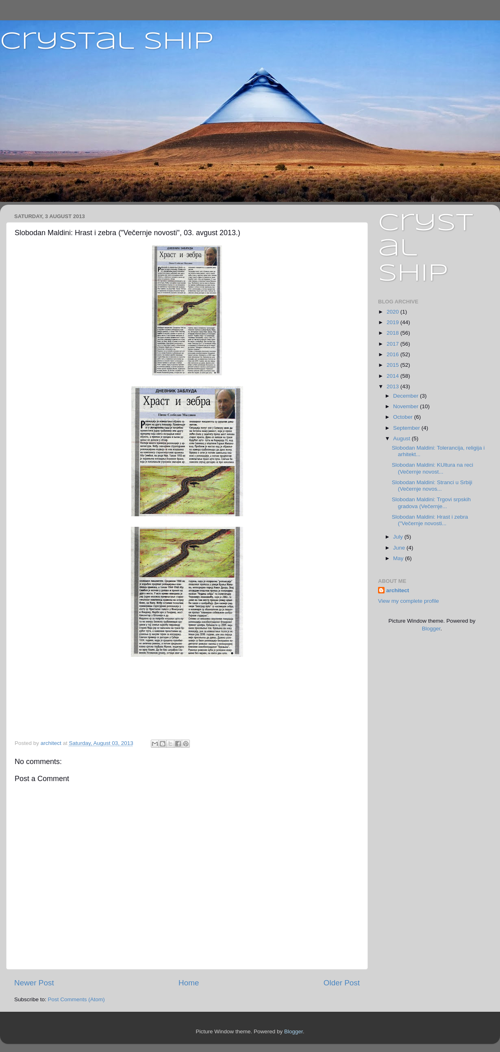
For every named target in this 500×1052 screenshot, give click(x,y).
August (402, 438)
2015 (393, 365)
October (403, 417)
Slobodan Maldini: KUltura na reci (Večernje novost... (432, 468)
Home (188, 982)
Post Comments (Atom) (76, 999)
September (407, 428)
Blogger (431, 629)
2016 (393, 354)
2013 (393, 386)
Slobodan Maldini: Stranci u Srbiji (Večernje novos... (432, 485)
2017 (393, 344)
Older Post (342, 982)
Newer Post (34, 982)
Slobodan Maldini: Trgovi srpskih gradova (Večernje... (431, 502)
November (406, 406)
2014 (393, 376)
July (398, 537)
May (399, 558)
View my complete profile (408, 601)
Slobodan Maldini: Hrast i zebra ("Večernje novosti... (430, 520)
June (400, 548)
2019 (393, 322)
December (406, 396)
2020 (393, 312)
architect (397, 590)
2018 (393, 333)
